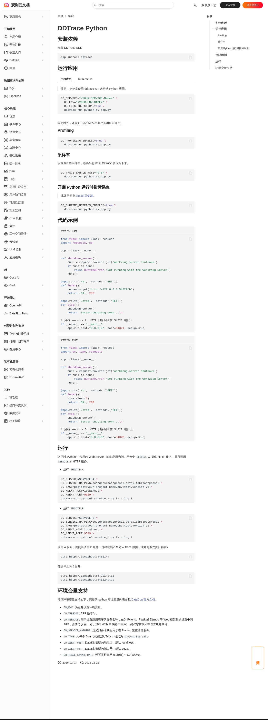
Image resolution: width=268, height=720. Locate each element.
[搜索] (133, 5)
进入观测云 (253, 5)
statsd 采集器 (84, 195)
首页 (60, 16)
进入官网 (230, 5)
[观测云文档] (6, 5)
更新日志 (208, 5)
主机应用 (66, 79)
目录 (209, 16)
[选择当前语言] (195, 5)
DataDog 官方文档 (143, 599)
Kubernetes (85, 79)
